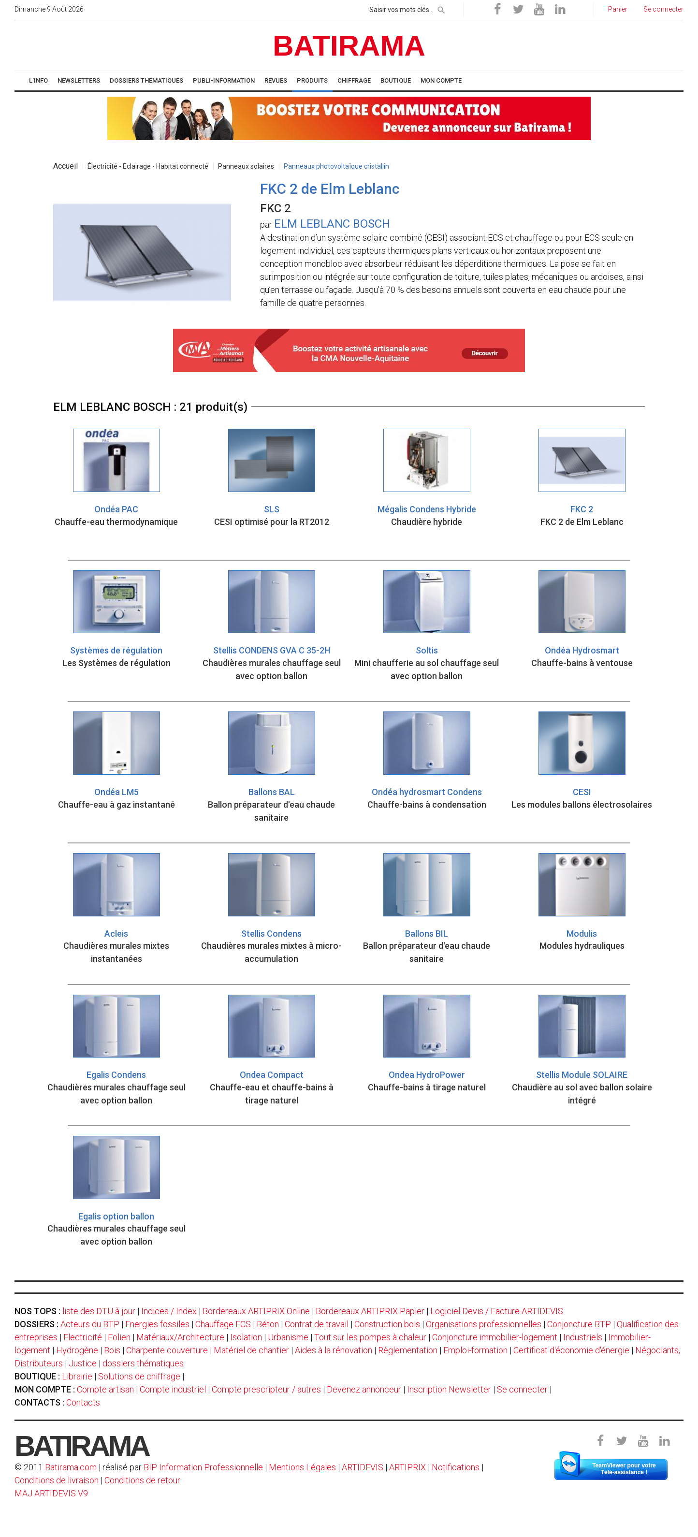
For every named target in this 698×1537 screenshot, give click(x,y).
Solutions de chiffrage (139, 1376)
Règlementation (407, 1350)
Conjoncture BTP (579, 1324)
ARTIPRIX (407, 1467)
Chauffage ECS (223, 1324)
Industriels (582, 1337)
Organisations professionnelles (483, 1324)
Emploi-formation (475, 1350)
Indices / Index (169, 1311)
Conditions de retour (142, 1480)
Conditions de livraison (57, 1480)
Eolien (119, 1337)
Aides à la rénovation (333, 1350)
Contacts (83, 1402)
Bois (112, 1350)
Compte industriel (173, 1389)
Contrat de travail (317, 1324)
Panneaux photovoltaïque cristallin (336, 166)
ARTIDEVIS (362, 1467)
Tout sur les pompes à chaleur (370, 1337)
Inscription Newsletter (449, 1389)
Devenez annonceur (364, 1389)
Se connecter (522, 1389)
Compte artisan (105, 1389)
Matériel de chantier (251, 1350)
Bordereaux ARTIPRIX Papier (370, 1311)
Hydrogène (77, 1350)
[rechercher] (441, 8)
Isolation (246, 1337)
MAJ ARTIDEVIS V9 (51, 1493)
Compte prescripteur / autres (266, 1389)
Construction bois (387, 1324)
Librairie (77, 1376)
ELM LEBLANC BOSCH (332, 224)
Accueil (65, 166)
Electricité (82, 1337)
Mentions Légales (302, 1467)
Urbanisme (288, 1337)
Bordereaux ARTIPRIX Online (256, 1311)
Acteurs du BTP (89, 1324)
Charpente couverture (167, 1350)
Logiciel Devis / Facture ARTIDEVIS (496, 1311)
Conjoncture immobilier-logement (494, 1337)
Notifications (456, 1467)
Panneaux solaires (246, 166)
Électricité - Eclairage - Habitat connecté (147, 166)
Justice (83, 1363)
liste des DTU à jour (98, 1311)
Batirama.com (71, 1467)
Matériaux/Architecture (180, 1337)
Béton (268, 1324)
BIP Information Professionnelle (203, 1467)
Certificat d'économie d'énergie (571, 1350)
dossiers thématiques (143, 1363)
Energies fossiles (157, 1324)
